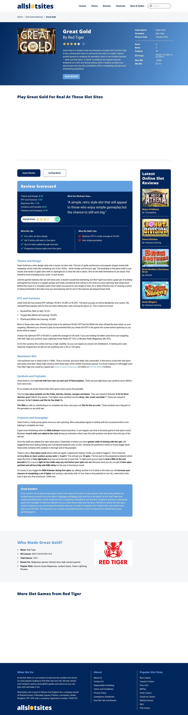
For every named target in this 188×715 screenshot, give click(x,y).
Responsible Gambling (104, 685)
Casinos (82, 6)
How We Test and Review (105, 700)
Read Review (71, 76)
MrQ (142, 704)
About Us (98, 678)
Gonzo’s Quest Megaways (65, 367)
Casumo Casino (147, 681)
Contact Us (99, 681)
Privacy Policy (100, 693)
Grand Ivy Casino (147, 697)
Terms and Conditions (104, 689)
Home (20, 17)
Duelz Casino (146, 693)
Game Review (29, 173)
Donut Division (150, 239)
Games (94, 6)
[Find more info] (84, 45)
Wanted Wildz (95, 367)
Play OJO (144, 685)
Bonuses (107, 6)
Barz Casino (145, 678)
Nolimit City (76, 496)
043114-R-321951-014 (42, 554)
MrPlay (143, 689)
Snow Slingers (149, 301)
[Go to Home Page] (35, 6)
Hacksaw (63, 496)
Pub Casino (145, 708)
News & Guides (137, 6)
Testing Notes (54, 173)
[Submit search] (150, 6)
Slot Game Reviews (34, 17)
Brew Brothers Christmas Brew (155, 270)
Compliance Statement (104, 697)
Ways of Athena (150, 209)
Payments (120, 6)
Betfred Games (146, 700)
